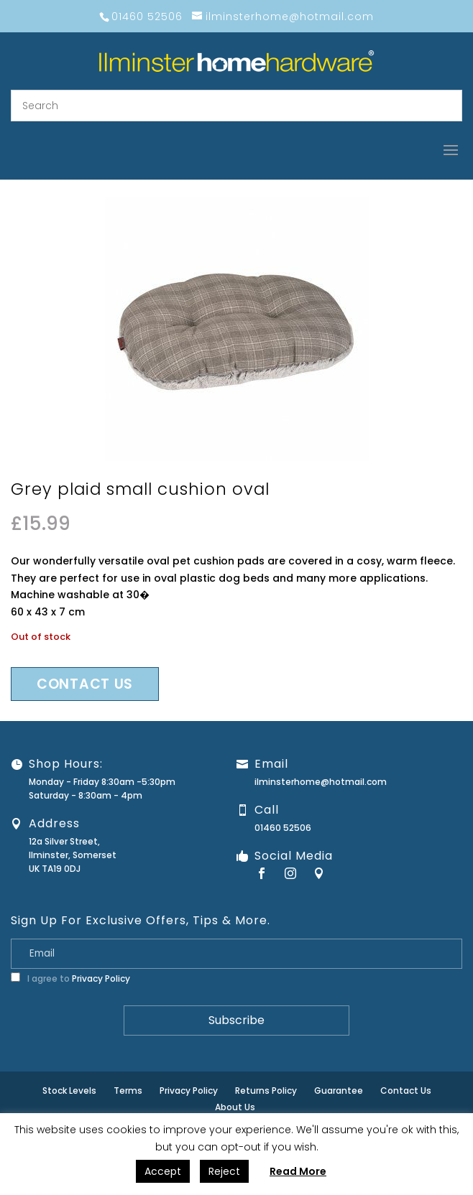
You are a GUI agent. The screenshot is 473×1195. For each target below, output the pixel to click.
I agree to (70, 978)
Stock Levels (69, 1090)
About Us (235, 1107)
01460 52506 (282, 828)
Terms (128, 1090)
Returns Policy (266, 1090)
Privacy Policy (101, 978)
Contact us (85, 684)
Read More (298, 1171)
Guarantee (338, 1090)
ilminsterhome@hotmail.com (320, 782)
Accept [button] (162, 1171)
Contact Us (405, 1090)
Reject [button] (224, 1171)
